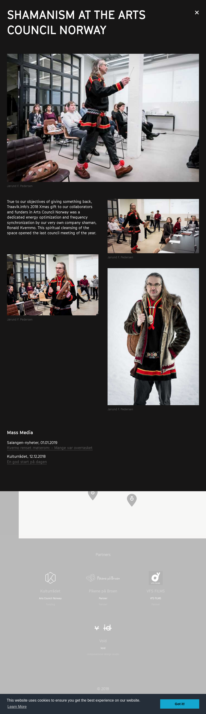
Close (197, 12)
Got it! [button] (180, 704)
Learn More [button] (17, 707)
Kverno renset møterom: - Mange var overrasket (50, 447)
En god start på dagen (27, 461)
